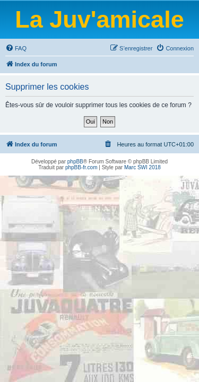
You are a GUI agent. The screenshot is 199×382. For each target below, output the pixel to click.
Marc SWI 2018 (142, 167)
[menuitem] (16, 48)
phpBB (75, 161)
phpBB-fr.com (81, 167)
